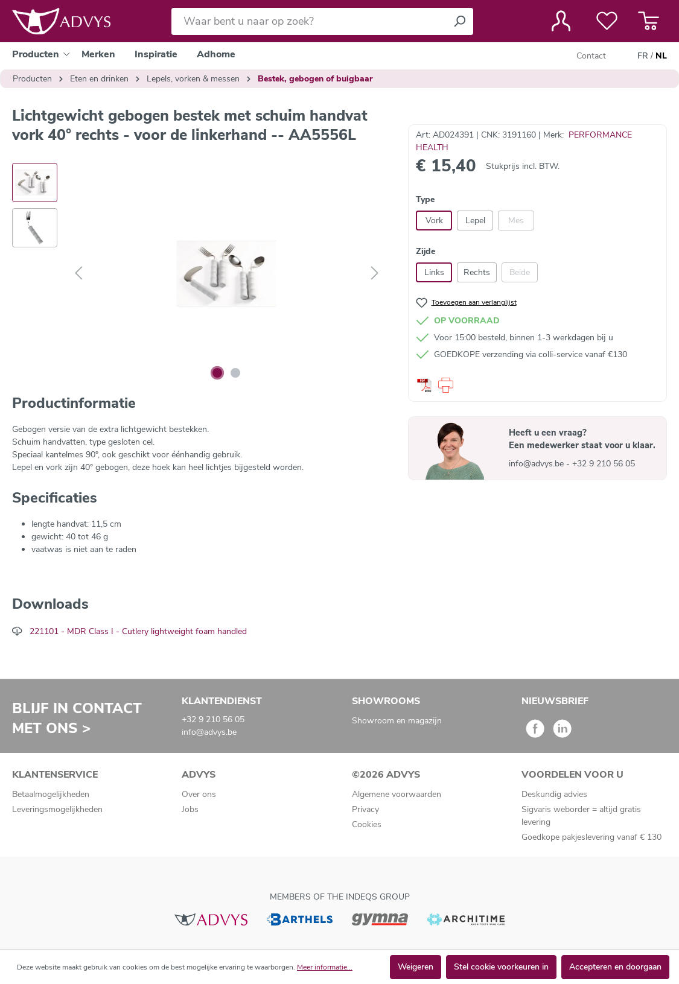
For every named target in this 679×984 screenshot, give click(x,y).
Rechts (477, 272)
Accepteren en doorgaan (615, 967)
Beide (519, 272)
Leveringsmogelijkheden (57, 809)
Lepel (475, 220)
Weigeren (415, 967)
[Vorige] (78, 273)
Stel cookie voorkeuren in (501, 967)
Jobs (190, 809)
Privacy (365, 809)
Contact (591, 56)
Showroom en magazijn (397, 720)
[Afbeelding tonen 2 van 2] (235, 373)
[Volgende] (375, 273)
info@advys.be (537, 463)
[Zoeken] (459, 21)
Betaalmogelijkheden (50, 794)
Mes (516, 220)
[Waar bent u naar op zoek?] (308, 21)
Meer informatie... (324, 967)
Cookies (366, 824)
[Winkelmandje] (648, 21)
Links (434, 272)
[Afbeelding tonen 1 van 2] (217, 373)
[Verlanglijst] (606, 21)
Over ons (199, 794)
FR (642, 56)
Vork (434, 220)
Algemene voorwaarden (396, 794)
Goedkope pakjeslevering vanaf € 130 (591, 837)
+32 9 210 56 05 (603, 463)
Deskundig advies (554, 794)
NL (661, 56)
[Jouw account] (561, 21)
